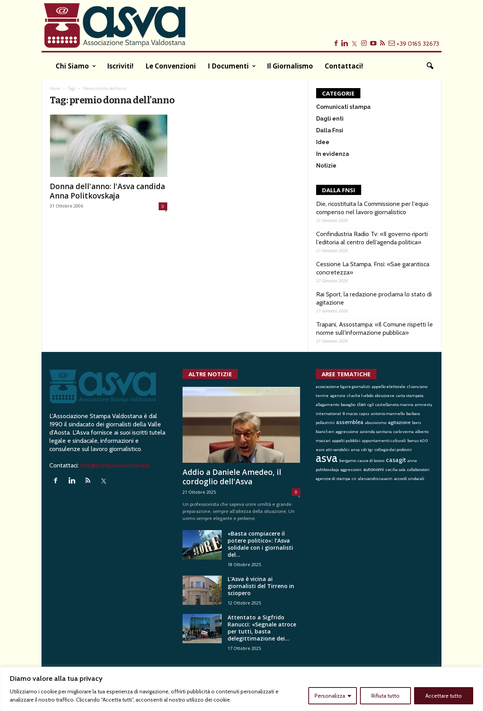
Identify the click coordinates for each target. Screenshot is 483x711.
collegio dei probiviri (393, 449)
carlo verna (403, 431)
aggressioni (351, 469)
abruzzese (384, 395)
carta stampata (409, 395)
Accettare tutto (443, 695)
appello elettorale (388, 386)
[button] (429, 66)
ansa (355, 449)
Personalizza (330, 695)
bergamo (347, 460)
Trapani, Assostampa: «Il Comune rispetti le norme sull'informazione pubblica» (374, 328)
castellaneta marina (394, 404)
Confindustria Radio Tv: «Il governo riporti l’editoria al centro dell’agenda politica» (372, 238)
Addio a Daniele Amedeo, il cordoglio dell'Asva (232, 477)
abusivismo (375, 422)
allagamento (327, 404)
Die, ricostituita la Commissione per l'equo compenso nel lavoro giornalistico (372, 208)
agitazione (399, 422)
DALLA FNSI (338, 190)
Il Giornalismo (290, 65)
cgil (370, 404)
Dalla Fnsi (329, 130)
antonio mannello (388, 413)
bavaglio (348, 404)
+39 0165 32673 (417, 43)
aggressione (347, 431)
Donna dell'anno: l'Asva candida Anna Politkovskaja (107, 191)
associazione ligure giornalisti (343, 386)
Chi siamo (76, 66)
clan (361, 404)
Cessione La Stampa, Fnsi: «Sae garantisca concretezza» (372, 268)
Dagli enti (330, 118)
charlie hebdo (360, 395)
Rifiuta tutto (385, 695)
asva (327, 458)
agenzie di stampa (333, 478)
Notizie (326, 165)
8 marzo (350, 413)
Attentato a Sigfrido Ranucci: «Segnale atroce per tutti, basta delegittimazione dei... (262, 628)
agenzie (338, 395)
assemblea (350, 422)
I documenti (232, 66)
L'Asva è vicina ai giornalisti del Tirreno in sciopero (261, 586)
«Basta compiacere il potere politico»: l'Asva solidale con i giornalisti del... (260, 544)
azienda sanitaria (376, 431)
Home (55, 88)
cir (354, 478)
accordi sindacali (409, 478)
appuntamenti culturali (384, 440)
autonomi (373, 469)
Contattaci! (344, 65)
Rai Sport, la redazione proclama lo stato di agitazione (374, 298)
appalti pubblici (346, 440)
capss (364, 413)
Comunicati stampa (343, 107)
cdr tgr (367, 449)
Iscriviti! (120, 65)
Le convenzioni (170, 65)
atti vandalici (337, 449)
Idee (322, 142)
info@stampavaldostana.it (115, 465)
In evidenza (332, 154)
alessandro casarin (375, 478)
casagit (396, 460)
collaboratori (418, 469)
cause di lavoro (371, 460)
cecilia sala (395, 469)
